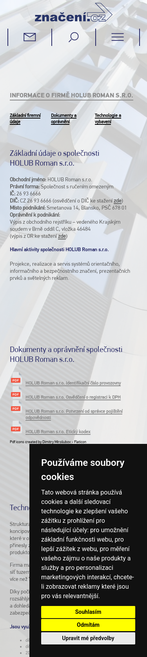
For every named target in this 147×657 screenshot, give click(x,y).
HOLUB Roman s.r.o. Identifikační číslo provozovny (73, 376)
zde (118, 200)
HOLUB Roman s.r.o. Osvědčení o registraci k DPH (73, 390)
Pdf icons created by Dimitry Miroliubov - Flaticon (48, 434)
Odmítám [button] (88, 625)
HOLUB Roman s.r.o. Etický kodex (58, 424)
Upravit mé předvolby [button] (88, 638)
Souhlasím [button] (88, 612)
